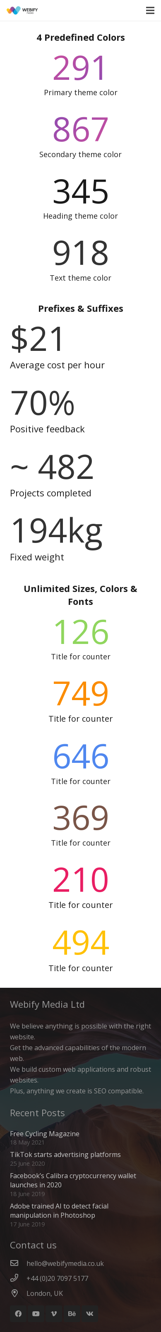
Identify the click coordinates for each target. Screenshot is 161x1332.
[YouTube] (36, 1313)
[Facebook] (18, 1313)
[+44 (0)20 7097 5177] (18, 1278)
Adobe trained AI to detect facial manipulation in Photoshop (59, 1210)
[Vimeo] (54, 1313)
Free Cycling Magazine (44, 1133)
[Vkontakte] (90, 1313)
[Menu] (150, 10)
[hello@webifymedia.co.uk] (18, 1263)
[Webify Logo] (22, 10)
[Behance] (72, 1313)
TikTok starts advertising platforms (65, 1154)
